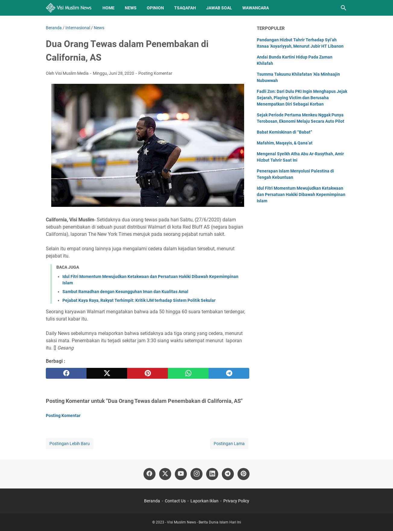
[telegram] (229, 373)
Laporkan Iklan (204, 500)
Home (108, 7)
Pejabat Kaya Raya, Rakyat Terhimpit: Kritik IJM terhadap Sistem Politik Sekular (138, 300)
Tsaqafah (185, 7)
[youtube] (181, 474)
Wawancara (255, 7)
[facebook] (66, 373)
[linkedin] (212, 474)
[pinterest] (147, 373)
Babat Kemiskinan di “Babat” (284, 132)
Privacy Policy (236, 500)
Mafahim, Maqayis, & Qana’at (285, 143)
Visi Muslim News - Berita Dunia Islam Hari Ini (204, 522)
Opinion (155, 7)
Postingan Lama (229, 443)
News (131, 7)
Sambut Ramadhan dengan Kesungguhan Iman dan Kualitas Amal (125, 291)
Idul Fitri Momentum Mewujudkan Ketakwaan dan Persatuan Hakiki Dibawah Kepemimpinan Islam (301, 194)
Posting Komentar (155, 73)
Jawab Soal (219, 7)
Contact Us (175, 500)
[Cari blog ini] (343, 7)
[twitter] (106, 373)
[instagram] (196, 474)
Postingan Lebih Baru (69, 443)
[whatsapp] (188, 373)
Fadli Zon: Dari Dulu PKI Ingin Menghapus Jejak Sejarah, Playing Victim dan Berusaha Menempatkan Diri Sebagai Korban (302, 97)
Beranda (152, 500)
